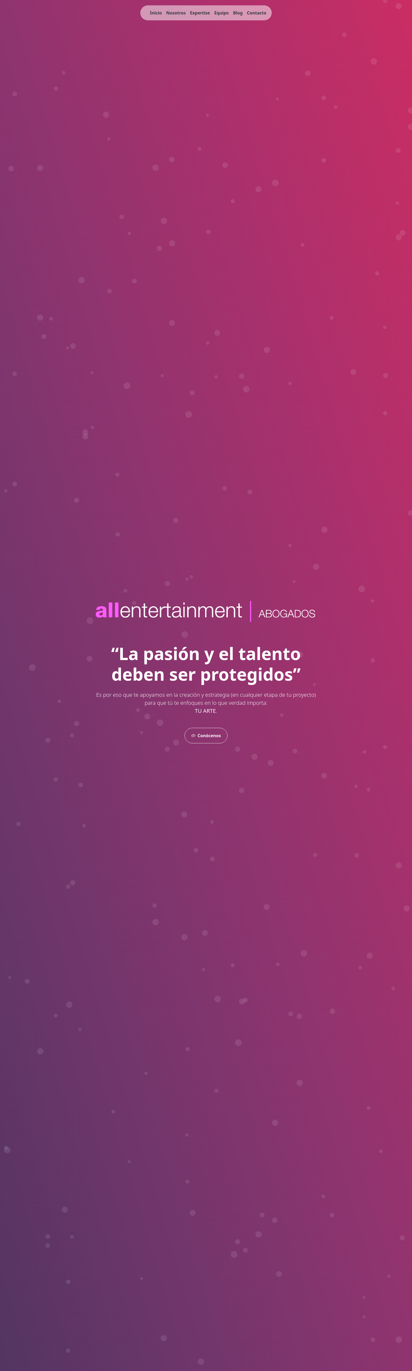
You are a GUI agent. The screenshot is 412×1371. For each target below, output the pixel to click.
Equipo (221, 13)
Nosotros (176, 13)
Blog (238, 13)
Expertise (200, 13)
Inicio (156, 13)
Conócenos (206, 736)
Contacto (256, 13)
